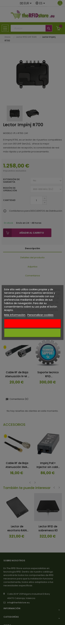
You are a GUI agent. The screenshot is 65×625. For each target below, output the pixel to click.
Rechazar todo (32, 323)
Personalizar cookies (40, 315)
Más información (14, 315)
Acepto (32, 332)
